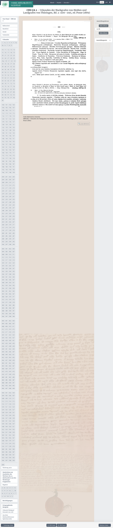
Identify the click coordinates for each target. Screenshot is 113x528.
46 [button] (8, 69)
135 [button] (13, 127)
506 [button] (10, 395)
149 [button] (6, 139)
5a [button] (16, 42)
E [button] (12, 488)
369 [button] (6, 297)
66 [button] (8, 81)
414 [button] (10, 329)
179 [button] (13, 158)
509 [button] (6, 398)
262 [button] (10, 219)
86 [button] (8, 92)
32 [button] (11, 61)
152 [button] (3, 141)
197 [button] (6, 172)
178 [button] (10, 158)
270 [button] (10, 225)
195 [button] (13, 170)
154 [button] (10, 141)
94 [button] (2, 98)
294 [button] (10, 242)
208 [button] (3, 182)
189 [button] (6, 167)
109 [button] (6, 110)
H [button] (4, 490)
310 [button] (10, 254)
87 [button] (11, 92)
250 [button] (10, 211)
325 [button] (6, 266)
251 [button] (13, 211)
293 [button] (6, 242)
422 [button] (10, 335)
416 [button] (3, 332)
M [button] (15, 490)
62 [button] (11, 78)
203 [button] (13, 177)
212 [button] (3, 185)
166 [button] (10, 150)
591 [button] (13, 455)
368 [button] (3, 297)
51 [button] (8, 72)
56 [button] (8, 75)
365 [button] (6, 294)
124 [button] (3, 122)
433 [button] (6, 343)
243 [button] (13, 205)
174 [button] (10, 155)
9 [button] (11, 45)
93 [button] (14, 95)
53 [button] (14, 72)
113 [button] (6, 113)
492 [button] (3, 386)
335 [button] (13, 271)
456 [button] (3, 360)
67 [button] (11, 81)
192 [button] (3, 170)
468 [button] (3, 369)
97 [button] (11, 98)
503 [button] (13, 393)
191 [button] (13, 167)
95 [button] (5, 98)
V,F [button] (5, 496)
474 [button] (10, 371)
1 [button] (2, 42)
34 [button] (2, 64)
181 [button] (6, 161)
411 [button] (13, 326)
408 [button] (3, 326)
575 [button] (13, 443)
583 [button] (13, 449)
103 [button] (13, 105)
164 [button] (3, 150)
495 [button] (13, 386)
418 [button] (10, 332)
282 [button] (10, 233)
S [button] (13, 493)
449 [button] (6, 354)
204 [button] (3, 179)
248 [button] (3, 211)
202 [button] (10, 177)
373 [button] (6, 299)
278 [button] (10, 230)
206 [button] (10, 179)
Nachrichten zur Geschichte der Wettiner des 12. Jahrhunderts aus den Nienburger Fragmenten (9, 476)
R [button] (11, 493)
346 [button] (10, 280)
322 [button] (10, 263)
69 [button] (2, 83)
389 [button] (6, 311)
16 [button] (5, 52)
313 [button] (6, 257)
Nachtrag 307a (7, 467)
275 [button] (13, 227)
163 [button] (13, 147)
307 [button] (13, 251)
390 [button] (10, 311)
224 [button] (3, 194)
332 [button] (3, 271)
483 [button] (13, 377)
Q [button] (9, 493)
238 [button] (10, 202)
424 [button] (3, 338)
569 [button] (6, 441)
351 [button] (13, 283)
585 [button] (6, 452)
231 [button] (13, 196)
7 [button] (7, 45)
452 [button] (3, 357)
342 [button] (10, 277)
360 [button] (3, 291)
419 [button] (13, 332)
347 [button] (13, 280)
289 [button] (6, 239)
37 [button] (11, 64)
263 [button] (13, 219)
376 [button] (3, 302)
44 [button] (2, 69)
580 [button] (3, 449)
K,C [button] (10, 490)
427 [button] (13, 338)
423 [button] (13, 335)
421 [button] (6, 335)
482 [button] (10, 377)
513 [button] (6, 401)
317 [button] (6, 260)
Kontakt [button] (66, 2)
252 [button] (3, 213)
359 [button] (13, 288)
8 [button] (9, 45)
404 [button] (3, 323)
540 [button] (3, 421)
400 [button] (3, 321)
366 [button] (10, 294)
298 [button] (10, 244)
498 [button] (10, 388)
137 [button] (6, 130)
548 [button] (3, 426)
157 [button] (6, 144)
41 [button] (8, 67)
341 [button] (6, 277)
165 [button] (6, 150)
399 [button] (13, 316)
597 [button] (6, 460)
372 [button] (3, 299)
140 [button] (3, 133)
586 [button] (10, 452)
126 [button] (10, 122)
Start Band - (9, 20)
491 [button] (13, 383)
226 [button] (10, 194)
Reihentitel (6, 25)
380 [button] (3, 305)
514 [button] (10, 401)
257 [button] (6, 216)
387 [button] (13, 308)
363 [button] (13, 291)
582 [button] (10, 449)
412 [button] (3, 329)
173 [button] (6, 155)
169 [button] (6, 153)
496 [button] (3, 388)
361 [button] (6, 291)
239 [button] (13, 202)
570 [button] (10, 441)
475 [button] (13, 371)
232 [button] (3, 199)
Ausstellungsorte (101, 40)
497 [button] (6, 388)
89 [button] (2, 95)
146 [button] (10, 136)
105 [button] (6, 107)
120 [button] (3, 119)
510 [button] (10, 398)
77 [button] (11, 86)
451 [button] (13, 354)
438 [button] (10, 346)
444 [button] (3, 352)
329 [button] (6, 268)
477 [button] (6, 374)
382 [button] (10, 305)
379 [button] (13, 302)
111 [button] (13, 110)
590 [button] (10, 455)
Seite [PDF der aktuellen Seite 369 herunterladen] (51, 525)
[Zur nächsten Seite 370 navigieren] (105, 525)
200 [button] (3, 177)
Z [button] (12, 496)
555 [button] (13, 429)
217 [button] (6, 188)
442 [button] (10, 349)
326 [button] (10, 266)
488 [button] (3, 383)
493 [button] (6, 386)
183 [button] (13, 161)
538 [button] (10, 418)
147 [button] (13, 136)
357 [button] (6, 288)
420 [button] (3, 335)
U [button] (2, 496)
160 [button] (3, 147)
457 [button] (6, 360)
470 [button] (10, 369)
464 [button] (3, 366)
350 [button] (10, 283)
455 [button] (13, 357)
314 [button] (10, 257)
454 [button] (10, 357)
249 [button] (6, 211)
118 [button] (10, 116)
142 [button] (10, 133)
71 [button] (8, 83)
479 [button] (13, 374)
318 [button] (10, 260)
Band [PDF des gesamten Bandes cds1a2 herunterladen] (62, 525)
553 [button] (6, 429)
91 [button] (8, 95)
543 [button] (13, 421)
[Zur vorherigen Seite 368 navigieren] (7, 525)
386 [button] (10, 308)
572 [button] (3, 443)
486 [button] (10, 380)
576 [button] (3, 446)
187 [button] (13, 164)
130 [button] (10, 124)
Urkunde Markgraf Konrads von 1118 (8, 511)
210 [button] (10, 182)
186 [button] (10, 164)
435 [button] (13, 343)
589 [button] (6, 455)
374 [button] (10, 299)
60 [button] (5, 78)
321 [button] (6, 263)
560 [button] (3, 435)
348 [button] (3, 283)
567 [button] (13, 438)
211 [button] (13, 182)
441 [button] (6, 349)
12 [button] (8, 50)
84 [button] (2, 92)
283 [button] (13, 233)
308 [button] (3, 254)
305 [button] (6, 251)
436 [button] (3, 346)
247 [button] (13, 208)
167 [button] (13, 150)
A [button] (2, 488)
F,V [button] (15, 488)
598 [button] (10, 460)
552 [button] (3, 429)
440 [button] (3, 349)
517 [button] (6, 404)
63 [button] (14, 78)
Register (5, 484)
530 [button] (10, 412)
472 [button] (3, 371)
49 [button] (2, 72)
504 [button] (3, 395)
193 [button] (6, 170)
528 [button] (3, 412)
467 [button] (13, 366)
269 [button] (6, 225)
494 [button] (10, 386)
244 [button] (3, 208)
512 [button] (3, 401)
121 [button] (6, 119)
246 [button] (10, 208)
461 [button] (6, 363)
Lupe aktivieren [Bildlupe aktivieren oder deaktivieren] (83, 124)
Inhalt (4, 32)
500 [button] (3, 393)
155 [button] (13, 141)
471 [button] (13, 369)
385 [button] (6, 308)
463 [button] (13, 363)
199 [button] (13, 172)
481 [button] (6, 377)
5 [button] (13, 42)
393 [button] (6, 314)
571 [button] (13, 441)
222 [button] (10, 191)
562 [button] (10, 435)
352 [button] (3, 285)
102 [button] (10, 105)
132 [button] (3, 127)
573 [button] (6, 443)
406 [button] (10, 323)
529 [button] (6, 412)
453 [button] (6, 357)
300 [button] (3, 249)
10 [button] (2, 50)
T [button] (15, 493)
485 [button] (6, 380)
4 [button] (11, 42)
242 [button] (10, 205)
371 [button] (13, 297)
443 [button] (13, 349)
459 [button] (13, 360)
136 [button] (3, 130)
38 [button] (14, 64)
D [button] (10, 488)
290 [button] (10, 239)
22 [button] (8, 55)
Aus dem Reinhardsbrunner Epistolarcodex (8, 517)
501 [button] (6, 393)
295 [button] (13, 242)
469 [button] (6, 369)
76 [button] (8, 86)
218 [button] (10, 188)
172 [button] (3, 155)
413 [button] (6, 329)
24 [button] (14, 55)
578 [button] (10, 446)
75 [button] (5, 86)
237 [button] (6, 202)
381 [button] (6, 305)
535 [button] (13, 415)
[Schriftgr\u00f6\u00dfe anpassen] (106, 2)
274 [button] (10, 227)
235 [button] (13, 199)
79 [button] (2, 89)
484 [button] (3, 380)
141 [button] (6, 133)
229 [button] (6, 196)
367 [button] (13, 294)
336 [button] (3, 274)
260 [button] (3, 219)
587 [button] (13, 452)
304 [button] (3, 251)
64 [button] (2, 81)
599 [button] (13, 460)
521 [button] (6, 407)
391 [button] (13, 311)
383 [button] (13, 305)
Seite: (97, 2)
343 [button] (13, 277)
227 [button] (13, 194)
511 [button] (13, 398)
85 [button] (5, 92)
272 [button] (3, 227)
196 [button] (3, 172)
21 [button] (5, 55)
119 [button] (13, 116)
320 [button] (3, 263)
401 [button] (6, 321)
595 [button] (13, 458)
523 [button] (13, 407)
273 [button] (6, 227)
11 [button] (5, 50)
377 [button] (6, 302)
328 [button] (3, 268)
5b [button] (2, 45)
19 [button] (14, 52)
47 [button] (11, 69)
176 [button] (3, 158)
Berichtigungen (8, 500)
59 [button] (2, 78)
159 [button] (13, 144)
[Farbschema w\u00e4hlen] (110, 2)
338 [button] (10, 274)
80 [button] (5, 89)
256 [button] (3, 216)
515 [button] (13, 401)
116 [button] (3, 116)
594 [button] (10, 458)
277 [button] (6, 230)
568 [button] (3, 441)
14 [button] (14, 50)
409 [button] (6, 326)
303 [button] (13, 249)
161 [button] (6, 147)
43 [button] (14, 67)
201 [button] (6, 177)
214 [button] (10, 185)
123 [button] (13, 119)
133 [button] (6, 127)
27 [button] (8, 58)
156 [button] (3, 144)
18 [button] (11, 52)
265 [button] (6, 222)
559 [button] (13, 432)
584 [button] (3, 452)
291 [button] (13, 239)
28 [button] (11, 58)
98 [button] (14, 98)
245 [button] (6, 208)
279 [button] (13, 230)
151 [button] (13, 139)
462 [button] (10, 363)
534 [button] (10, 415)
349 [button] (6, 283)
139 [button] (13, 130)
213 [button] (6, 185)
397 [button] (6, 316)
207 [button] (13, 179)
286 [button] (10, 236)
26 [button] (5, 58)
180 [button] (3, 161)
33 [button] (14, 61)
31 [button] (9, 61)
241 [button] (6, 205)
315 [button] (13, 257)
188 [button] (3, 167)
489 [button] (6, 383)
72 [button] (11, 83)
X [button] (10, 496)
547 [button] (13, 424)
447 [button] (13, 352)
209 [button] (6, 182)
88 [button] (14, 92)
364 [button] (3, 294)
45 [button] (5, 69)
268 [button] (3, 225)
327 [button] (13, 266)
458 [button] (10, 360)
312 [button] (3, 257)
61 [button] (8, 78)
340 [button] (3, 277)
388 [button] (3, 311)
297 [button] (6, 244)
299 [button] (13, 244)
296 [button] (3, 244)
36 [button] (8, 64)
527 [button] (13, 410)
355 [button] (13, 285)
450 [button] (10, 354)
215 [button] (13, 185)
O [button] (4, 493)
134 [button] (10, 127)
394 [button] (10, 314)
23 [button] (11, 55)
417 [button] (6, 332)
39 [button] (2, 67)
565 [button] (6, 438)
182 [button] (10, 161)
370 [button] (10, 297)
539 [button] (13, 418)
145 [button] (6, 136)
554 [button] (10, 429)
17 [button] (8, 52)
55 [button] (5, 75)
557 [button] (6, 432)
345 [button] (6, 280)
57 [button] (11, 75)
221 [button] (6, 191)
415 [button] (13, 329)
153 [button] (6, 141)
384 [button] (3, 308)
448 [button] (3, 354)
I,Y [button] (7, 490)
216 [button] (3, 188)
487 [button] (13, 380)
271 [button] (13, 225)
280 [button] (3, 233)
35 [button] (5, 64)
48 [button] (14, 69)
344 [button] (3, 280)
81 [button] (8, 89)
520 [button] (3, 407)
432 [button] (3, 343)
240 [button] (3, 205)
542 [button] (10, 421)
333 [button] (6, 271)
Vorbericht (6, 35)
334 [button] (10, 271)
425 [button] (6, 338)
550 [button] (10, 426)
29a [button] (3, 61)
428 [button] (3, 340)
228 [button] (3, 196)
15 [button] (2, 52)
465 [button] (6, 366)
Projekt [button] (59, 2)
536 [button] (3, 418)
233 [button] (6, 199)
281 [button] (6, 233)
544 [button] (3, 424)
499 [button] (13, 388)
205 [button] (6, 179)
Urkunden (6, 39)
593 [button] (6, 458)
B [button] (4, 488)
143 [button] (13, 133)
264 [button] (3, 222)
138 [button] (10, 130)
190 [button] (10, 167)
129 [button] (6, 124)
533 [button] (6, 415)
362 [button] (10, 291)
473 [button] (6, 371)
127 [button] (13, 122)
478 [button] (10, 374)
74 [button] (2, 86)
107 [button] (13, 107)
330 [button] (10, 268)
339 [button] (13, 274)
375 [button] (13, 299)
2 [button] (7, 42)
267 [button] (13, 222)
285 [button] (6, 236)
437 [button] (6, 346)
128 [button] (3, 124)
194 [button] (10, 170)
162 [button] (10, 147)
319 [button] (13, 260)
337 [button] (6, 274)
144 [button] (3, 136)
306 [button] (10, 251)
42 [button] (11, 67)
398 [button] (10, 316)
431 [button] (13, 340)
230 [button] (10, 196)
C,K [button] (7, 488)
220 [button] (3, 191)
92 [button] (11, 95)
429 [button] (6, 340)
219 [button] (13, 188)
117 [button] (6, 116)
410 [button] (10, 326)
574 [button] (10, 443)
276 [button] (3, 230)
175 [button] (13, 155)
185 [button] (6, 164)
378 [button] (10, 302)
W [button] (8, 496)
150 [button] (10, 139)
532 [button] (3, 415)
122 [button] (10, 119)
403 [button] (13, 321)
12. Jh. (98, 29)
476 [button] (3, 374)
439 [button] (13, 346)
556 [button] (3, 432)
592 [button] (3, 458)
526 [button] (10, 410)
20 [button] (2, 55)
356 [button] (3, 288)
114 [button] (10, 113)
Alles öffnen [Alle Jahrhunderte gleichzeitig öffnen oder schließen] (103, 26)
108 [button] (3, 110)
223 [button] (13, 191)
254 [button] (10, 213)
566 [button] (10, 438)
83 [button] (14, 89)
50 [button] (5, 72)
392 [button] (3, 314)
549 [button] (6, 426)
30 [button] (6, 61)
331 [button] (13, 268)
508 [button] (3, 398)
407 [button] (13, 323)
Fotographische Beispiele (8, 506)
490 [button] (10, 383)
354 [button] (10, 285)
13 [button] (11, 50)
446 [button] (10, 352)
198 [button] (10, 172)
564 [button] (3, 438)
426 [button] (10, 338)
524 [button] (3, 410)
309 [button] (6, 254)
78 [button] (14, 86)
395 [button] (13, 314)
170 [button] (10, 153)
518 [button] (10, 404)
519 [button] (13, 404)
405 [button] (6, 323)
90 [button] (5, 95)
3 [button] (9, 42)
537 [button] (6, 418)
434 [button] (10, 343)
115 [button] (13, 113)
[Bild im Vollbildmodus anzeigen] (90, 18)
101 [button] (6, 105)
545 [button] (6, 424)
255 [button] (13, 213)
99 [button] (2, 100)
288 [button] (3, 239)
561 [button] (6, 435)
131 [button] (13, 124)
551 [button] (13, 426)
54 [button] (2, 75)
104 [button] (3, 107)
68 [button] (14, 81)
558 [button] (10, 432)
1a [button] (4, 42)
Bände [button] (52, 2)
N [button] (2, 493)
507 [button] (13, 395)
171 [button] (13, 153)
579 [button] (13, 446)
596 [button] (3, 460)
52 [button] (11, 72)
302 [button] (10, 249)
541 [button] (6, 421)
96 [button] (8, 98)
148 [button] (3, 139)
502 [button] (10, 393)
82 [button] (11, 89)
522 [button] (10, 407)
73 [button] (14, 83)
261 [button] (6, 219)
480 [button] (3, 377)
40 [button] (5, 67)
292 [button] (3, 242)
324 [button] (3, 266)
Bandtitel (5, 29)
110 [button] (10, 110)
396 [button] (3, 316)
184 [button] (3, 164)
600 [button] (3, 465)
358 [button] (10, 288)
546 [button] (10, 424)
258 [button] (10, 216)
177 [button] (6, 158)
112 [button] (3, 113)
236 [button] (3, 202)
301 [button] (6, 249)
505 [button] (6, 395)
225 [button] (6, 194)
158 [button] (10, 144)
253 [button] (6, 213)
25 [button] (2, 58)
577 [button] (6, 446)
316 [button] (3, 260)
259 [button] (13, 216)
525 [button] (6, 410)
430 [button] (10, 340)
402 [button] (10, 321)
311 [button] (13, 254)
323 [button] (13, 263)
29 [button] (14, 58)
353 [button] (6, 285)
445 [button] (6, 352)
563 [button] (13, 435)
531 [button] (13, 412)
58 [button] (14, 75)
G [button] (2, 490)
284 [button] (3, 236)
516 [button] (3, 404)
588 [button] (3, 455)
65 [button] (5, 81)
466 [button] (10, 366)
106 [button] (10, 107)
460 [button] (3, 363)
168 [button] (3, 153)
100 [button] (3, 105)
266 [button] (10, 222)
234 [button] (10, 199)
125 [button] (6, 122)
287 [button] (13, 236)
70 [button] (5, 83)
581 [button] (6, 449)
